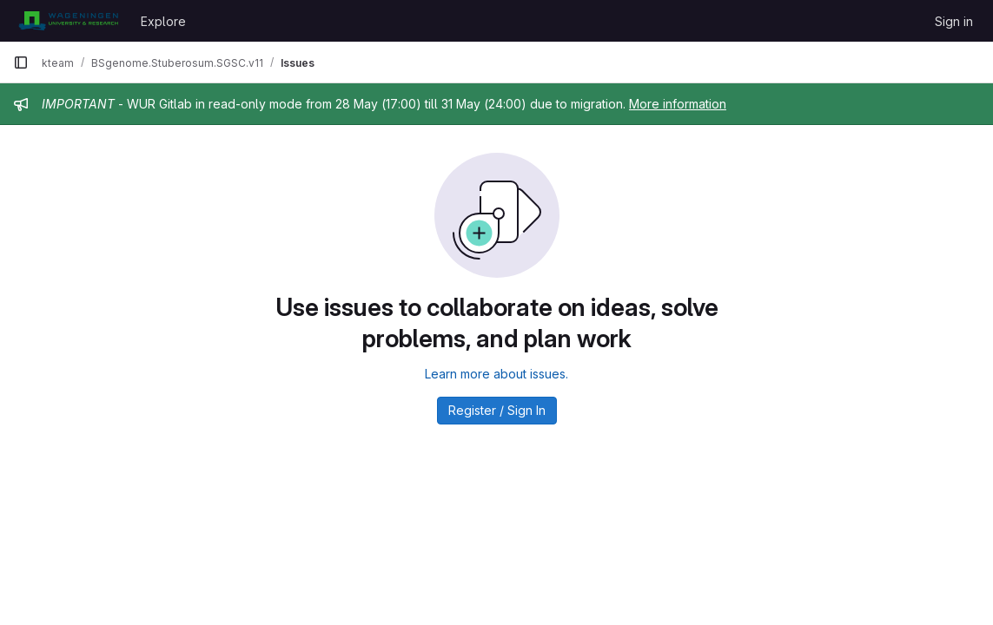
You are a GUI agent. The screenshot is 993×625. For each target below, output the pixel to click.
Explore (163, 21)
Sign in (954, 21)
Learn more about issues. (496, 373)
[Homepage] (68, 21)
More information (677, 103)
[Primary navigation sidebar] (21, 62)
